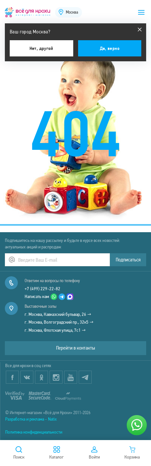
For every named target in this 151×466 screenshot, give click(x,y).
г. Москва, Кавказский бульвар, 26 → (58, 314)
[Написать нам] (136, 425)
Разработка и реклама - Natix (31, 419)
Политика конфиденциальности (33, 432)
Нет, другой (41, 48)
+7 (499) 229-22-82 (42, 289)
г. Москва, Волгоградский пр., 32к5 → (59, 322)
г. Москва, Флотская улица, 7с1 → (55, 330)
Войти (94, 453)
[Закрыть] (139, 29)
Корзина (132, 453)
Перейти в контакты (75, 348)
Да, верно (110, 48)
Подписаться (128, 260)
